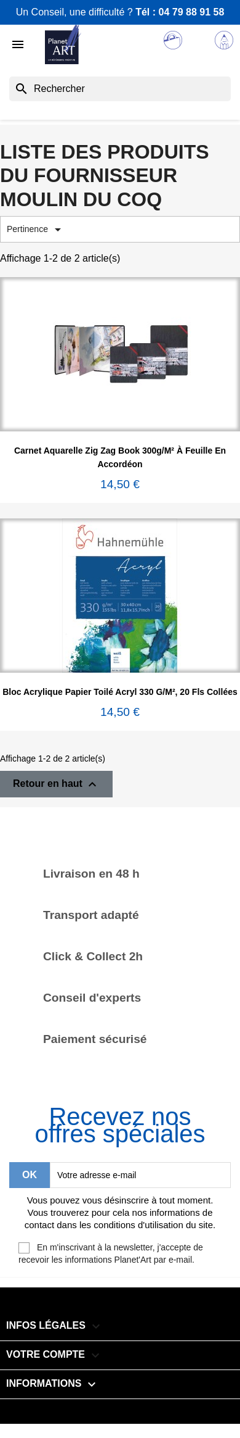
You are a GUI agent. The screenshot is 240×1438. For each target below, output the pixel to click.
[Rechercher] (120, 89)
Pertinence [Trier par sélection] (36, 229)
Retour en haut (56, 784)
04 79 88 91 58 (192, 12)
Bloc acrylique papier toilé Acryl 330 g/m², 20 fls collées (120, 692)
